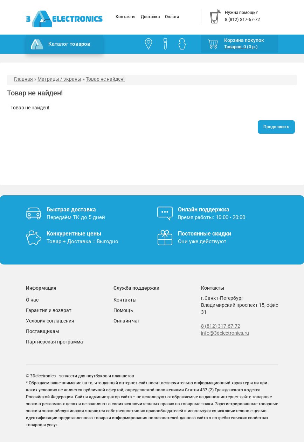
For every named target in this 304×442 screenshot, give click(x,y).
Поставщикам (42, 331)
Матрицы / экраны (59, 79)
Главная (23, 79)
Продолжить (276, 126)
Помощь (123, 310)
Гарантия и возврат (48, 310)
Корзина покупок (244, 40)
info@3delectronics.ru (225, 333)
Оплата (172, 16)
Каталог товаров (60, 44)
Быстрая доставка (71, 209)
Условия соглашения (50, 321)
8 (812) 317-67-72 (220, 326)
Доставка (150, 16)
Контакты (126, 16)
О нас (32, 300)
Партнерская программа (54, 342)
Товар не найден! (105, 79)
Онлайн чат (126, 321)
